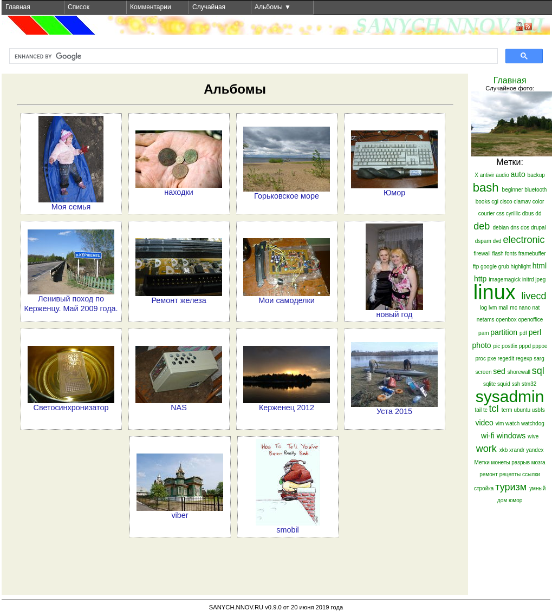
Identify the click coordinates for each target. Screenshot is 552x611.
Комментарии (150, 7)
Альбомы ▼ (273, 7)
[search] (252, 56)
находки (178, 192)
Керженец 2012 (286, 407)
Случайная (208, 7)
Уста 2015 (394, 411)
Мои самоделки (286, 300)
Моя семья (70, 206)
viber (179, 515)
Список (78, 7)
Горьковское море (286, 196)
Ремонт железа (178, 300)
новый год (394, 314)
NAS (179, 407)
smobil (287, 529)
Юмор (394, 192)
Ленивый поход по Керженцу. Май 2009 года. (71, 303)
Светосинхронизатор (71, 407)
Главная (17, 7)
